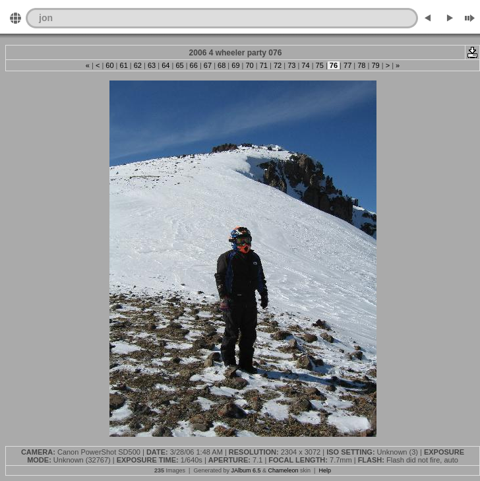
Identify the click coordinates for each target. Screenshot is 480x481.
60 (109, 65)
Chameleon (283, 470)
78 (361, 65)
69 (235, 65)
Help (324, 470)
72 (278, 65)
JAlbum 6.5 (245, 470)
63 (152, 65)
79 (375, 65)
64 (165, 65)
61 (123, 65)
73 (291, 65)
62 (138, 65)
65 (179, 65)
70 (249, 65)
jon (46, 18)
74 (305, 65)
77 (347, 65)
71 (264, 65)
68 (221, 65)
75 (320, 65)
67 (208, 65)
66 (194, 65)
